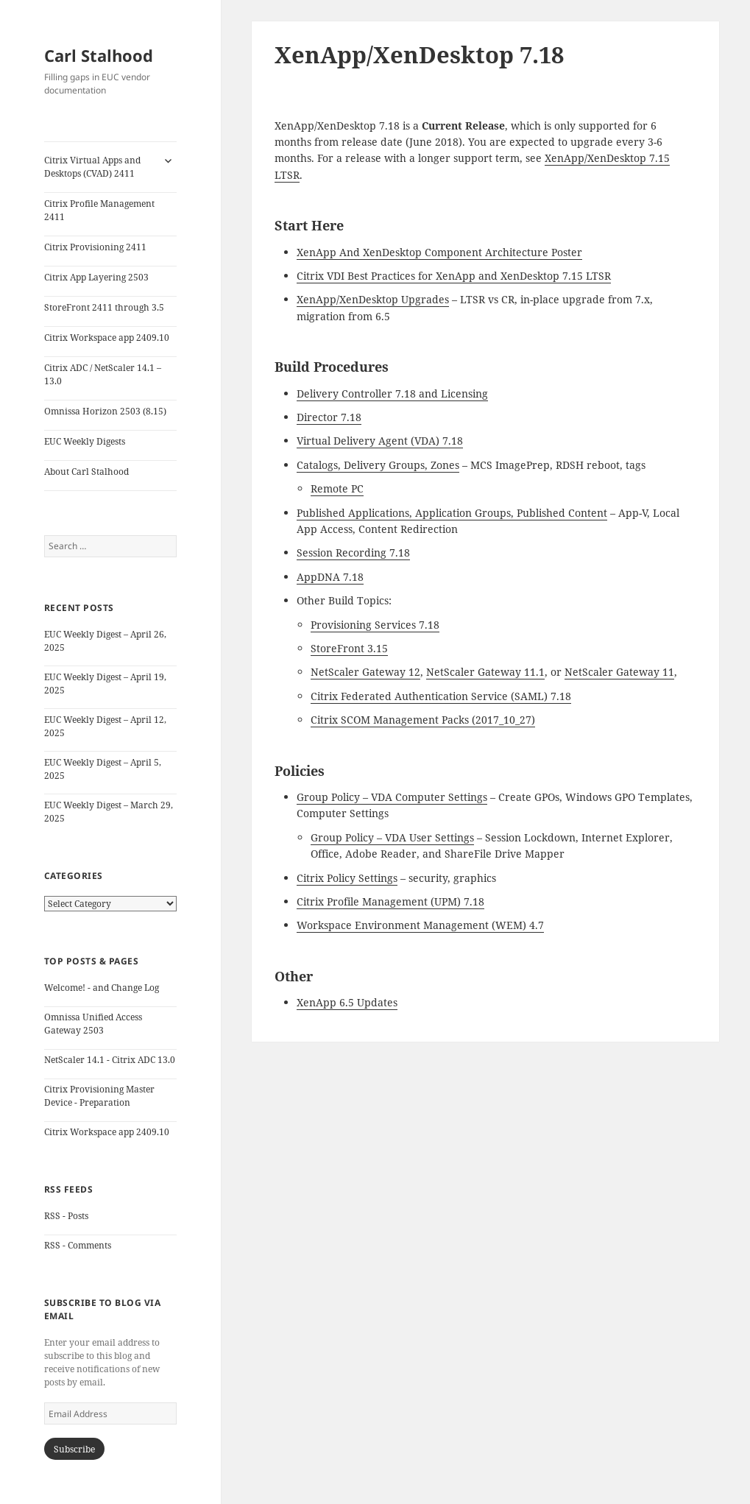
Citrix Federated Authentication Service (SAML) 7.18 (441, 696)
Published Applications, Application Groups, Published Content (452, 513)
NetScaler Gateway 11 (619, 672)
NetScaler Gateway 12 (365, 672)
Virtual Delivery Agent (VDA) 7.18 (380, 441)
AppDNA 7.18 (330, 577)
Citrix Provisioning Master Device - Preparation (99, 1096)
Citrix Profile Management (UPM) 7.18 (390, 901)
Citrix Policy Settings (347, 878)
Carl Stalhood (98, 55)
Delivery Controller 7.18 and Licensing (392, 393)
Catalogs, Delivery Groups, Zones (378, 465)
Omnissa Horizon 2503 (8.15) (105, 411)
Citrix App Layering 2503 (96, 277)
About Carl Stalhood (86, 471)
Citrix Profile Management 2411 (99, 210)
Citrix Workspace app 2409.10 (106, 337)
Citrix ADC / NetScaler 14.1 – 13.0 (102, 374)
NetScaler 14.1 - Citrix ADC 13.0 (109, 1059)
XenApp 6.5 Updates (347, 1002)
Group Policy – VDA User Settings (392, 837)
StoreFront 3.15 (349, 648)
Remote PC (337, 488)
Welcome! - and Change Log (101, 987)
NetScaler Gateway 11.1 (485, 672)
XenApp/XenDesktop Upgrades (373, 299)
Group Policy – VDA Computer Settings (392, 797)
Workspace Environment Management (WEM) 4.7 (420, 925)
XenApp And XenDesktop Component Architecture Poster (439, 252)
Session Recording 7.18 (353, 552)
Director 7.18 (329, 417)
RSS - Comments (77, 1245)
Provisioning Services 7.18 (375, 625)
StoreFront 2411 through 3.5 (104, 307)
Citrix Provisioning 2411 (95, 247)
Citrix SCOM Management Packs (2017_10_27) (423, 720)
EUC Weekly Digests (84, 441)
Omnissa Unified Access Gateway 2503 (93, 1024)
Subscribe (74, 1449)
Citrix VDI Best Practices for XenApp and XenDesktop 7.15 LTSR (454, 276)
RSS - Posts (66, 1216)
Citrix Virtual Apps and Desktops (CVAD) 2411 (92, 167)
